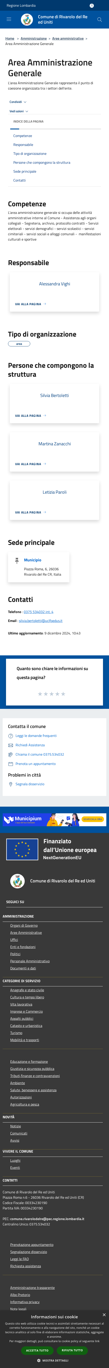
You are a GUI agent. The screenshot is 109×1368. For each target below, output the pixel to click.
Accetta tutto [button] (37, 1350)
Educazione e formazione (29, 1061)
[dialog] (54, 1339)
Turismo (16, 1032)
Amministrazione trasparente (32, 1287)
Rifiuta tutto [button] (72, 1350)
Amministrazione (34, 38)
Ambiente (17, 1083)
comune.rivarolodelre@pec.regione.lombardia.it (47, 1218)
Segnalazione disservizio (28, 1251)
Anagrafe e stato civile (27, 990)
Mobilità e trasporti (24, 1040)
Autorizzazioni (21, 1097)
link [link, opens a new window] (97, 1341)
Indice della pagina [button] (28, 121)
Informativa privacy (25, 1302)
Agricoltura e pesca (24, 1104)
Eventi (15, 1167)
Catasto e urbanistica (26, 1025)
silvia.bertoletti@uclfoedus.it (41, 620)
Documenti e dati (23, 968)
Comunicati (18, 1133)
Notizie (15, 1126)
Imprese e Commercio (26, 1011)
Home (9, 38)
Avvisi (14, 1140)
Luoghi (15, 1160)
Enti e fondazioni (23, 946)
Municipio (32, 560)
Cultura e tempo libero (27, 997)
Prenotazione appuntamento (31, 1244)
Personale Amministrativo (30, 961)
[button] (54, 1360)
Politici (15, 954)
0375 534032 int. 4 (38, 611)
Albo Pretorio (20, 1294)
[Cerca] (99, 19)
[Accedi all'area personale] (91, 5)
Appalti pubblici (21, 1018)
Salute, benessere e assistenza (33, 1090)
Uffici (14, 939)
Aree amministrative (68, 38)
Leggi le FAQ (19, 1259)
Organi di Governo (24, 925)
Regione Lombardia (21, 5)
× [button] (104, 1315)
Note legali (18, 1309)
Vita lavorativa (21, 1004)
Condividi (19, 102)
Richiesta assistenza (25, 1266)
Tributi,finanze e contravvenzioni (35, 1075)
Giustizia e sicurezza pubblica (32, 1068)
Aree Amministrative (26, 932)
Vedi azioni (20, 111)
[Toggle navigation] (9, 19)
